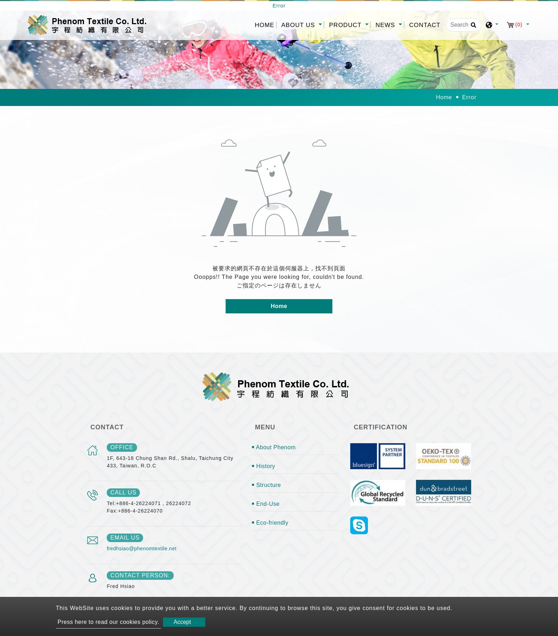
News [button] (386, 25)
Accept (182, 622)
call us (123, 492)
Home (265, 24)
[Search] (463, 25)
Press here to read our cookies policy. (108, 622)
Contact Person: (140, 575)
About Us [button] (299, 25)
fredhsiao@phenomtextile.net (142, 548)
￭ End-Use (266, 504)
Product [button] (346, 25)
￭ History (263, 466)
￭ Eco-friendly (270, 523)
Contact (425, 25)
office (121, 447)
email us (125, 538)
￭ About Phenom (274, 447)
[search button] (472, 27)
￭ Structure (266, 485)
